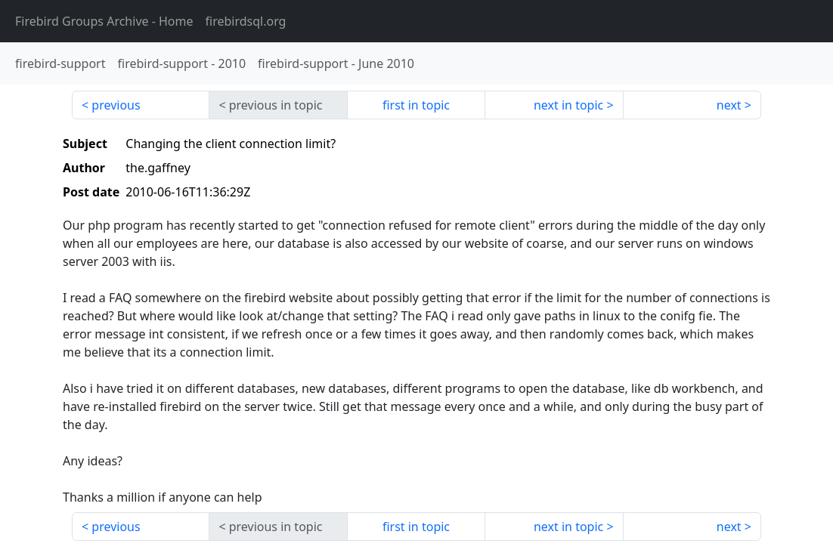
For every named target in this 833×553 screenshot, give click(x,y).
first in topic (416, 105)
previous (115, 105)
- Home (104, 21)
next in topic (568, 105)
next (729, 105)
